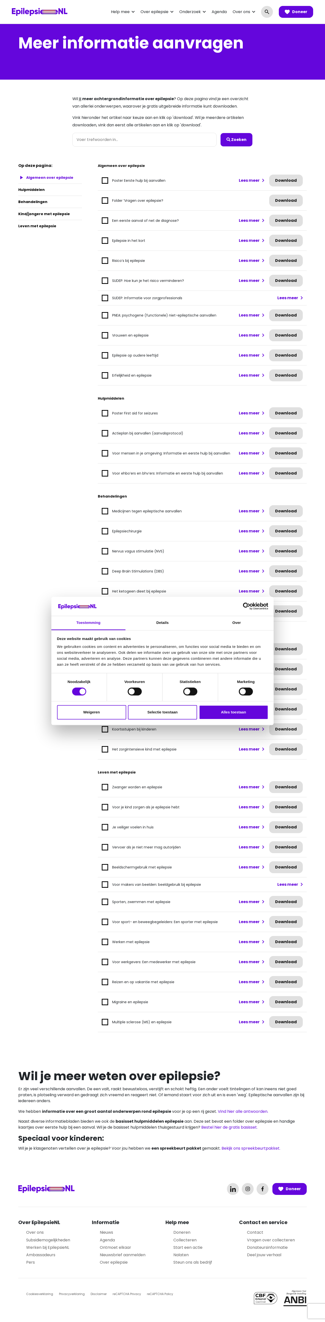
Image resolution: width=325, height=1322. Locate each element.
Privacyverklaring (72, 1294)
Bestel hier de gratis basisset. (229, 1127)
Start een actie (188, 1247)
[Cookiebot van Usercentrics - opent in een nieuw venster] (246, 606)
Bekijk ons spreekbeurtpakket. (251, 1148)
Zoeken (236, 139)
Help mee (120, 12)
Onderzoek (190, 12)
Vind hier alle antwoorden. (243, 1111)
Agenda (219, 12)
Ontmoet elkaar (115, 1247)
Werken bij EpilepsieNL (47, 1247)
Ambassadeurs (40, 1255)
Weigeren (91, 712)
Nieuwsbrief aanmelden (122, 1255)
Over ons (241, 12)
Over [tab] (236, 622)
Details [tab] (162, 622)
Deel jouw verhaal (264, 1255)
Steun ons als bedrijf (192, 1262)
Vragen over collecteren (271, 1240)
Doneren (181, 1232)
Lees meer (249, 180)
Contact (255, 1232)
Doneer (296, 12)
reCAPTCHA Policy (160, 1294)
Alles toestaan (233, 712)
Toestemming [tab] (88, 622)
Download (286, 180)
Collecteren (185, 1240)
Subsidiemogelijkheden (48, 1240)
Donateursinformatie (267, 1247)
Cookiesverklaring (39, 1294)
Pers (30, 1262)
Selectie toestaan (162, 712)
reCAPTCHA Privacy (127, 1294)
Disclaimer (99, 1294)
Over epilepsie (154, 12)
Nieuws (106, 1232)
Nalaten (181, 1255)
